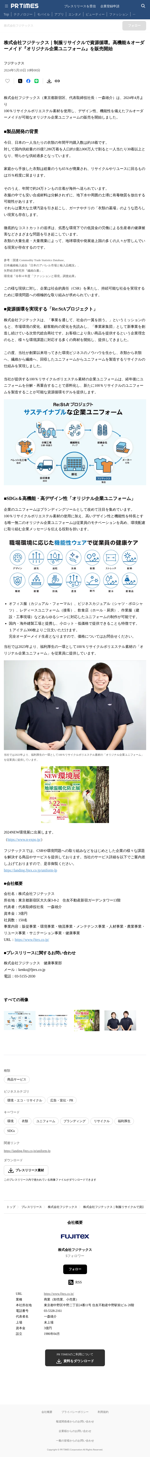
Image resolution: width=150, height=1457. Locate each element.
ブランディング (74, 1121)
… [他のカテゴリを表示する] (134, 13)
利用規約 (103, 1412)
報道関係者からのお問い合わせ (75, 1421)
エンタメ (74, 14)
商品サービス (16, 1079)
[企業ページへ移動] (75, 1237)
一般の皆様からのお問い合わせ (75, 1440)
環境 (10, 1121)
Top (6, 14)
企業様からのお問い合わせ (75, 1431)
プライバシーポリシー (75, 1412)
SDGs (11, 1131)
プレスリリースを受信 (80, 6)
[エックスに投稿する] (20, 81)
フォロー (75, 1269)
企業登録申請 (109, 6)
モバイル (43, 14)
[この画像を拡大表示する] (20, 1020)
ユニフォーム (45, 1121)
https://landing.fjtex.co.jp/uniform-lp (30, 870)
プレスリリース (31, 1207)
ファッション (118, 14)
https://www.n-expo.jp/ (24, 839)
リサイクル (102, 1121)
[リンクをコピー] (57, 81)
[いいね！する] (7, 81)
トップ (11, 1207)
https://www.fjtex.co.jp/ (32, 940)
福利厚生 (124, 1121)
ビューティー (95, 14)
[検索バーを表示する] (143, 6)
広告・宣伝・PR (61, 1100)
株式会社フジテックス (62, 1207)
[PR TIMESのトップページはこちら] (25, 6)
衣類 (25, 1121)
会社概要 (46, 1412)
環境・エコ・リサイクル (24, 1100)
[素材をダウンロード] (49, 81)
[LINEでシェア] (36, 81)
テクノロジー (23, 14)
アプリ (59, 14)
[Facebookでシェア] (28, 81)
